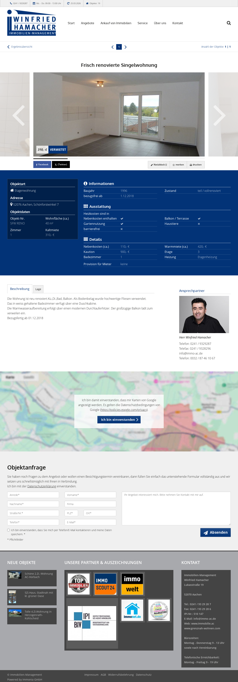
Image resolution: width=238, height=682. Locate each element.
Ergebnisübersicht (19, 47)
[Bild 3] (119, 158)
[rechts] (126, 47)
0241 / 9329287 (20, 3)
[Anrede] (33, 495)
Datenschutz (144, 674)
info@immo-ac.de (191, 353)
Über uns (160, 23)
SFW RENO (17, 223)
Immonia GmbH (32, 679)
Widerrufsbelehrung (121, 674)
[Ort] (100, 513)
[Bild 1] (50, 158)
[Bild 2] (85, 158)
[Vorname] (90, 495)
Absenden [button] (219, 532)
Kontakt (177, 23)
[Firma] (90, 504)
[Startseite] (33, 23)
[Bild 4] (153, 158)
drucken (196, 164)
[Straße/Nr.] (33, 513)
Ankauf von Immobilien (116, 23)
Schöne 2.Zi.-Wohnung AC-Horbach (39, 575)
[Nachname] (33, 504)
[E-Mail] (90, 522)
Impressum (91, 674)
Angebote (87, 23)
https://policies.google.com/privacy (124, 410)
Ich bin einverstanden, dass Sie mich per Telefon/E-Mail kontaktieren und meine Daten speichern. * (59, 532)
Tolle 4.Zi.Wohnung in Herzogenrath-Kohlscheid (38, 615)
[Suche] (230, 25)
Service (143, 23)
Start (71, 23)
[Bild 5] (187, 158)
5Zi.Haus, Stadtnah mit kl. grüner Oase (39, 594)
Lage (38, 289)
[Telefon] (33, 522)
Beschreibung (19, 289)
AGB (103, 674)
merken (178, 164)
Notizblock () (159, 164)
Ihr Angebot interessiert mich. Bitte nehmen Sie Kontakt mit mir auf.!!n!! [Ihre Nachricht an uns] (176, 508)
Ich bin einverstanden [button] (118, 420)
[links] (112, 47)
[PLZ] (71, 513)
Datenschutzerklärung (41, 486)
